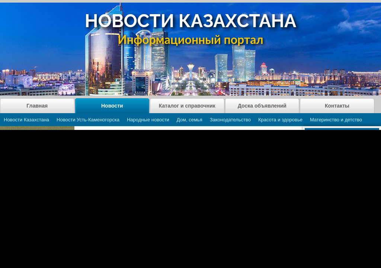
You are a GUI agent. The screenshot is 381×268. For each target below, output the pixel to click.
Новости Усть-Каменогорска (88, 119)
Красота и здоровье (280, 119)
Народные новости (148, 119)
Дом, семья (189, 119)
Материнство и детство (336, 119)
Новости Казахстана (26, 119)
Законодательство (230, 119)
